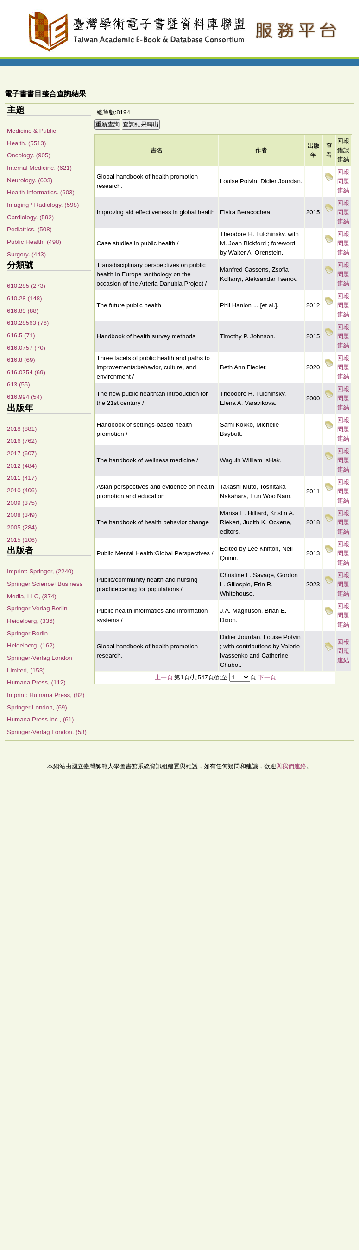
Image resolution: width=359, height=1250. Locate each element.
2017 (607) (22, 453)
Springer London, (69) (37, 707)
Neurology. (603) (29, 180)
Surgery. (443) (26, 254)
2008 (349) (22, 514)
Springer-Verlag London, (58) (47, 731)
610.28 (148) (24, 298)
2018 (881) (22, 428)
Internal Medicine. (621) (39, 167)
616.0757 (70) (26, 347)
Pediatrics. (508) (29, 229)
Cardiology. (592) (30, 217)
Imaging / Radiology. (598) (43, 204)
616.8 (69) (21, 359)
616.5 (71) (21, 335)
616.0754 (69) (26, 372)
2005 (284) (22, 527)
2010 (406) (22, 490)
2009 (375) (22, 502)
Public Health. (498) (34, 241)
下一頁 (267, 677)
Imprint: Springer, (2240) (40, 571)
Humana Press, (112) (36, 682)
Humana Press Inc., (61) (40, 719)
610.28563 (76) (28, 322)
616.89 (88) (22, 310)
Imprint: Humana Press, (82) (45, 694)
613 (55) (18, 384)
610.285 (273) (26, 285)
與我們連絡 (291, 766)
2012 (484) (22, 465)
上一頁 (164, 677)
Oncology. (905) (28, 155)
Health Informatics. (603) (41, 192)
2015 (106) (22, 539)
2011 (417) (22, 477)
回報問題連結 (343, 181)
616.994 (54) (24, 396)
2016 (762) (22, 440)
